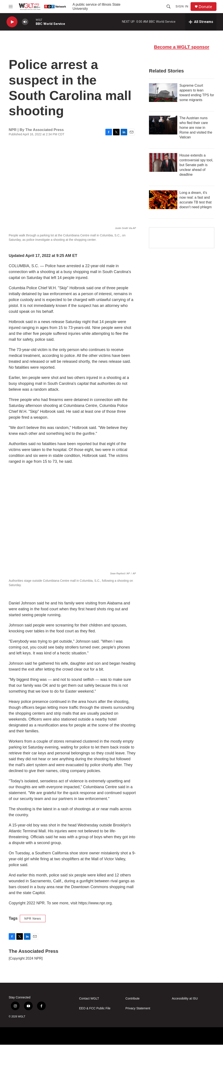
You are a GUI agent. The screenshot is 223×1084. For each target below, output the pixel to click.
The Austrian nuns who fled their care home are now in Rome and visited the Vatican (195, 166)
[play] (11, 21)
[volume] (25, 22)
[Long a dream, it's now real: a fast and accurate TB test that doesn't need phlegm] (163, 238)
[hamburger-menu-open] (11, 6)
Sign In (182, 6)
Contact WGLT (89, 1037)
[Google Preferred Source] (181, 276)
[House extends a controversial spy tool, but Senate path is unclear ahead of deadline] (163, 201)
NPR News (32, 958)
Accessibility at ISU (185, 1037)
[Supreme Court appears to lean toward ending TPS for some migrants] (163, 131)
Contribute (132, 1037)
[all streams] (200, 22)
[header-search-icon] (168, 7)
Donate (205, 6)
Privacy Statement (137, 1047)
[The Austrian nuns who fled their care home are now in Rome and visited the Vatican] (163, 163)
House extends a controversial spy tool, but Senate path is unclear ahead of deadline (196, 203)
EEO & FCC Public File (94, 1047)
